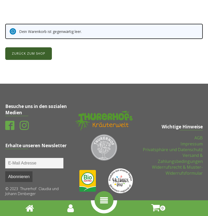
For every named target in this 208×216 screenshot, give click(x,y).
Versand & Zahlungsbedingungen (180, 158)
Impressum (191, 144)
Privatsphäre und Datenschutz (173, 149)
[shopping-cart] (158, 208)
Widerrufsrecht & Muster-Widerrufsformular (177, 170)
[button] (104, 200)
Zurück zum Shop (28, 53)
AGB (198, 138)
